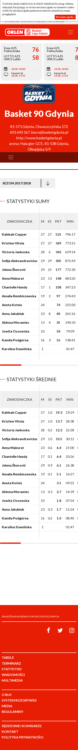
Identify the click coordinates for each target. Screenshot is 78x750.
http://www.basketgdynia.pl (39, 138)
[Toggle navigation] (70, 32)
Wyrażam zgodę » (65, 17)
